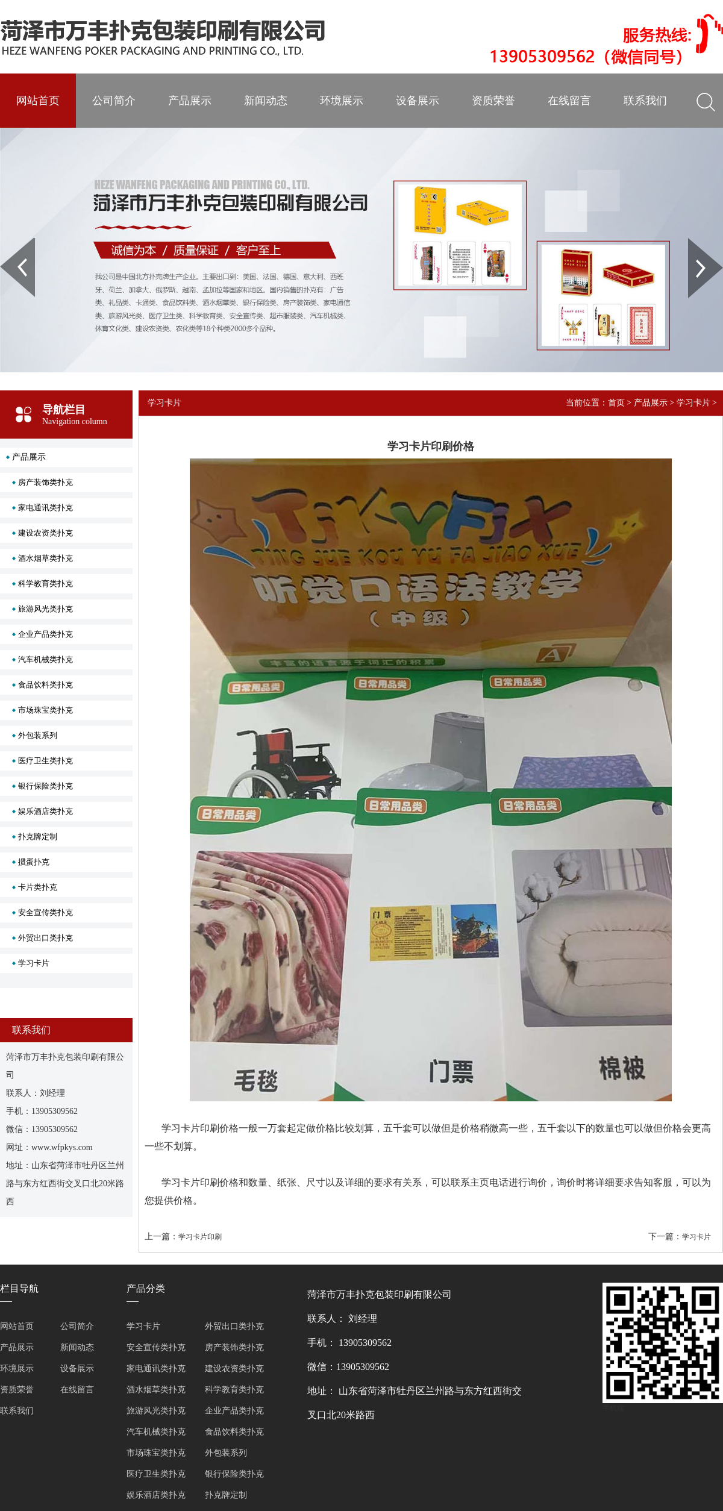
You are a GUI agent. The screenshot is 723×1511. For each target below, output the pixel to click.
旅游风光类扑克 (45, 608)
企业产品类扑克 (45, 634)
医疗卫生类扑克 (45, 760)
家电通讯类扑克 (45, 507)
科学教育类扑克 (45, 583)
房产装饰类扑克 (45, 482)
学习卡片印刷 (200, 1237)
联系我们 (645, 101)
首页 (616, 402)
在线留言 (569, 101)
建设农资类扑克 (45, 532)
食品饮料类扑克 (45, 684)
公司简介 (114, 101)
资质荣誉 (493, 101)
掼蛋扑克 (33, 861)
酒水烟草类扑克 (45, 558)
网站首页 (38, 101)
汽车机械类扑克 (45, 659)
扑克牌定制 (37, 836)
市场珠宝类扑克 (45, 710)
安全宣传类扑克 (45, 912)
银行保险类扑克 (45, 785)
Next (695, 242)
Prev (6, 242)
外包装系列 (37, 735)
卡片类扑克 (37, 887)
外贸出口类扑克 (45, 937)
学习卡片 (33, 963)
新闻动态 (265, 101)
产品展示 (189, 101)
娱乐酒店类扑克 (45, 811)
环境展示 (341, 101)
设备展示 (417, 101)
